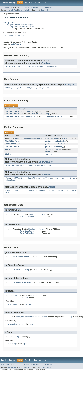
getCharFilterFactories (55, 143)
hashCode (43, 194)
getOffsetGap (18, 182)
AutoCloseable (18, 35)
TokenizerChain (12, 113)
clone (7, 194)
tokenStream (71, 182)
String (64, 140)
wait (68, 194)
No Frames (35, 7)
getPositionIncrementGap (16, 168)
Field (15, 10)
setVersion (59, 182)
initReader (49, 152)
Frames (26, 7)
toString (48, 157)
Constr (20, 10)
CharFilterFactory (28, 113)
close (7, 182)
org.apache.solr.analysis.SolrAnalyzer (24, 27)
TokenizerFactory (58, 113)
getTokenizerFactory (54, 149)
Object (51, 190)
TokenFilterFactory (13, 115)
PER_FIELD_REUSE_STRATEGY (38, 89)
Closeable (9, 35)
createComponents (52, 140)
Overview (4, 3)
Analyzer (46, 64)
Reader (8, 152)
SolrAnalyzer (17, 44)
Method (26, 10)
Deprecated (38, 3)
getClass (33, 194)
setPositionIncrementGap (40, 168)
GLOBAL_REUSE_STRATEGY (15, 89)
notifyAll (60, 194)
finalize (23, 194)
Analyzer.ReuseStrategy (15, 68)
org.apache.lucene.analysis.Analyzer (20, 25)
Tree (30, 3)
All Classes (48, 7)
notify (51, 194)
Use (25, 3)
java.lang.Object (8, 23)
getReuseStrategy (33, 182)
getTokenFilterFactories (56, 146)
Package (12, 3)
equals (15, 194)
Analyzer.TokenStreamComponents (42, 68)
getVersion (47, 182)
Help (45, 3)
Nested (10, 10)
